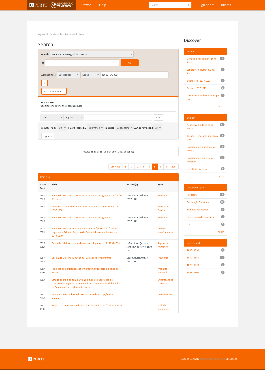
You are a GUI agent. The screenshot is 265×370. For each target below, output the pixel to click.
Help (102, 5)
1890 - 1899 (193, 250)
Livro (189, 224)
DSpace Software (190, 358)
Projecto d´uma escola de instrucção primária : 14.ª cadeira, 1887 (87, 305)
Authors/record (143, 127)
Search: (44, 54)
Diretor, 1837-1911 (196, 88)
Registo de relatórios (163, 244)
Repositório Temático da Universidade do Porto (61, 34)
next (174, 166)
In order (109, 127)
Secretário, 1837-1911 (199, 80)
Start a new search (54, 91)
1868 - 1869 (193, 272)
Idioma (227, 5)
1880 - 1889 (193, 257)
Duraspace (231, 358)
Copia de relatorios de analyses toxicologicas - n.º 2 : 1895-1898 (86, 243)
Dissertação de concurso (165, 281)
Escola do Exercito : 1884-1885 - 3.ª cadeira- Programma (81, 257)
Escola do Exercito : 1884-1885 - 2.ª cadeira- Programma (81, 217)
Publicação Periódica (163, 208)
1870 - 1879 (193, 265)
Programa (163, 195)
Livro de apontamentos (165, 230)
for (42, 62)
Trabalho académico (163, 270)
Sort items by (78, 127)
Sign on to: (207, 5)
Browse (87, 5)
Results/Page (48, 127)
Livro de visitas (165, 294)
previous (115, 166)
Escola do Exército (197, 169)
